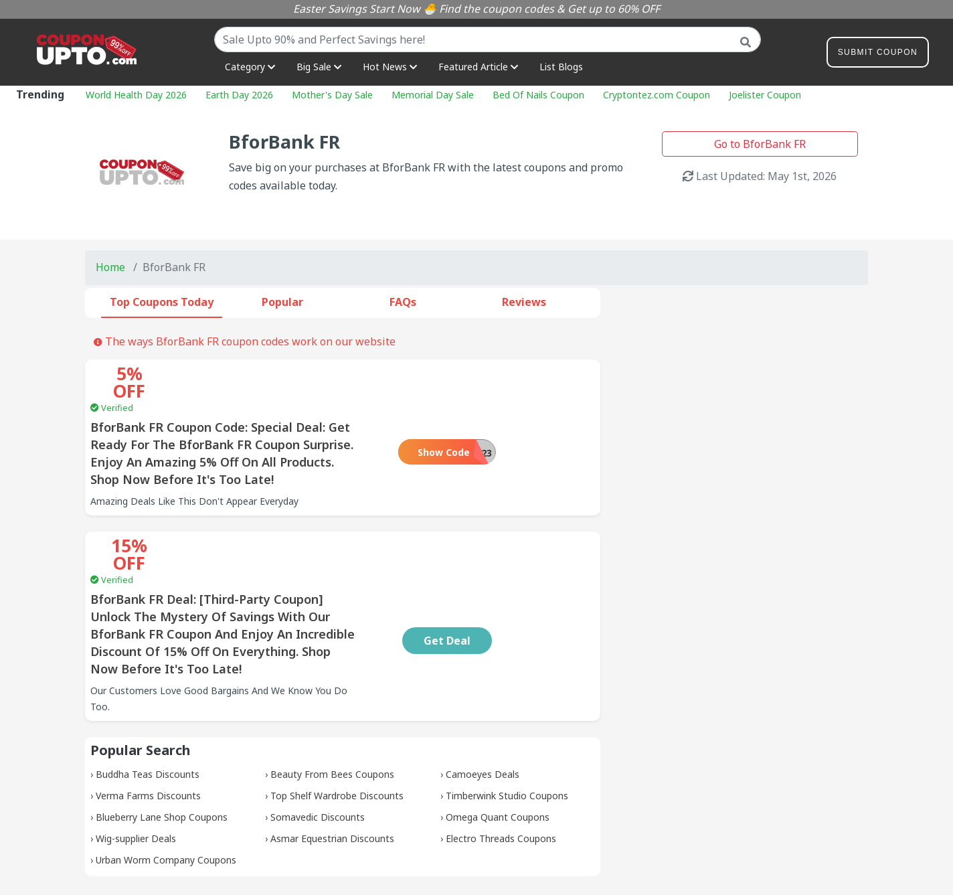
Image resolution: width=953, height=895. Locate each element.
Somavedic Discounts (317, 747)
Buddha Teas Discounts (147, 704)
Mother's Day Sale (332, 94)
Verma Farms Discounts (148, 726)
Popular (282, 302)
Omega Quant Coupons (497, 747)
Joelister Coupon (765, 94)
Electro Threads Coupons (501, 768)
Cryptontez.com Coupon (656, 94)
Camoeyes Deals (482, 704)
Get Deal (534, 571)
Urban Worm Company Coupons (166, 790)
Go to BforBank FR (760, 144)
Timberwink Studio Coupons (507, 726)
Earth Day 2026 (239, 94)
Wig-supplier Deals (136, 768)
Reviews (524, 302)
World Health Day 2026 (136, 94)
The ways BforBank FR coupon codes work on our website (245, 341)
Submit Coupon (878, 55)
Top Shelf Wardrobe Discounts (337, 726)
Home (110, 267)
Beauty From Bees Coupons (332, 704)
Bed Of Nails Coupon (538, 94)
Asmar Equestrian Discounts (332, 768)
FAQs (402, 302)
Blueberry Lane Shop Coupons (162, 747)
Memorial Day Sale (433, 94)
